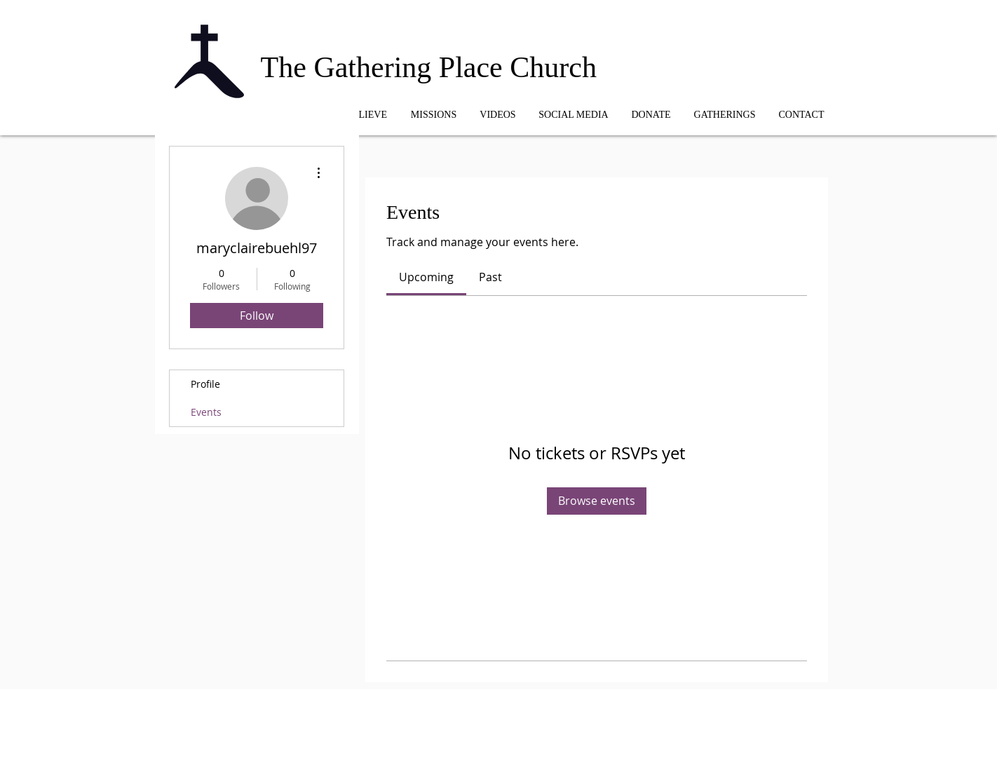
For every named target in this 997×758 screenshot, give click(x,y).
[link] (426, 277)
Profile (205, 384)
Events (206, 412)
